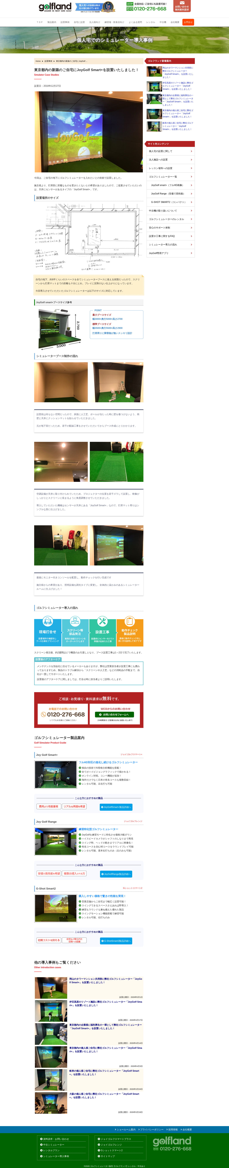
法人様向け (94, 22)
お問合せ (188, 22)
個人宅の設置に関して (160, 151)
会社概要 (175, 22)
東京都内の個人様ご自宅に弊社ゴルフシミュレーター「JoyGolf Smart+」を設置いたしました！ (178, 113)
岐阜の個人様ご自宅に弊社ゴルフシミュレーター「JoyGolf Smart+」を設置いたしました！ (178, 126)
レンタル (150, 22)
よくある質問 (135, 22)
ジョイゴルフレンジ (111, 1144)
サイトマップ (108, 1156)
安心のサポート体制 (159, 227)
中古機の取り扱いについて (163, 210)
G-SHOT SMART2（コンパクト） (169, 202)
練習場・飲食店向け (114, 22)
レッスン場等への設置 (160, 168)
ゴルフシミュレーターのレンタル (166, 219)
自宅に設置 (79, 22)
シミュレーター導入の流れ (163, 244)
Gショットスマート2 (112, 1150)
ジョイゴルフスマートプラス (116, 1139)
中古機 (163, 22)
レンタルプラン (51, 1150)
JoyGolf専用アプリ (159, 253)
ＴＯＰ (39, 22)
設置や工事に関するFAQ (162, 236)
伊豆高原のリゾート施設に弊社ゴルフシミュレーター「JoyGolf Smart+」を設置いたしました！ (178, 86)
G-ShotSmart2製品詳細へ (117, 941)
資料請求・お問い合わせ (56, 1139)
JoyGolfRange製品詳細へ (117, 874)
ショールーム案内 (126, 1129)
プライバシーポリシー (152, 1129)
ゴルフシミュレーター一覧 (163, 176)
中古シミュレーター (53, 1144)
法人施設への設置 (158, 159)
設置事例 (65, 22)
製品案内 (51, 22)
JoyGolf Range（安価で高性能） (168, 193)
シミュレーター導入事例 (56, 1156)
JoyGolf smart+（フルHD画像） (167, 185)
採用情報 (173, 1129)
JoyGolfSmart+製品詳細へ (117, 807)
